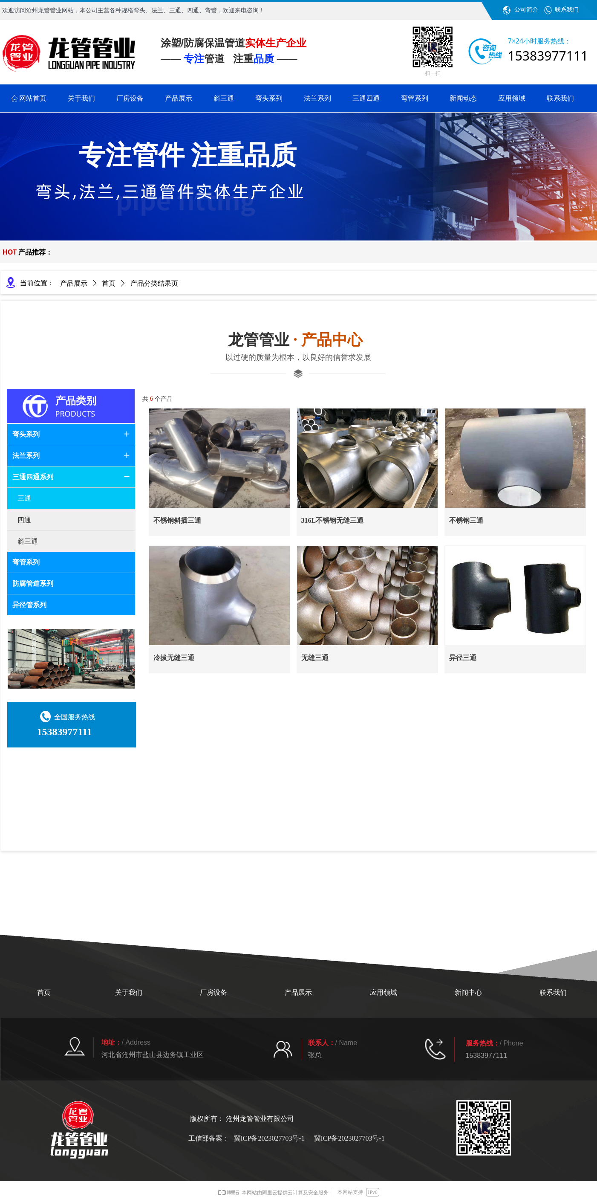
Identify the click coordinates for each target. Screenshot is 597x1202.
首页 (108, 283)
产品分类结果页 (154, 283)
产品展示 (73, 283)
